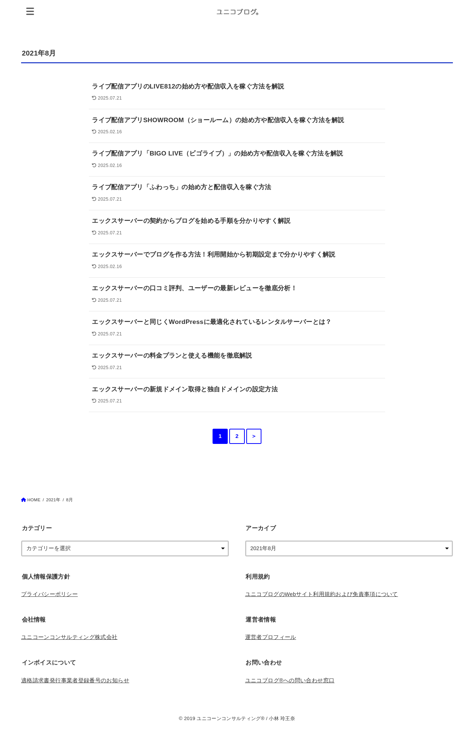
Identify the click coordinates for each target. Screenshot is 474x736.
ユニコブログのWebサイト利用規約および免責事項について (321, 594)
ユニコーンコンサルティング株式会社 (69, 637)
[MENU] (30, 11)
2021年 (53, 500)
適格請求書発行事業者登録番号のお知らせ (75, 680)
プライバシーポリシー (49, 594)
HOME (34, 500)
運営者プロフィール (270, 637)
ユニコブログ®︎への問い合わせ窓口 (290, 680)
